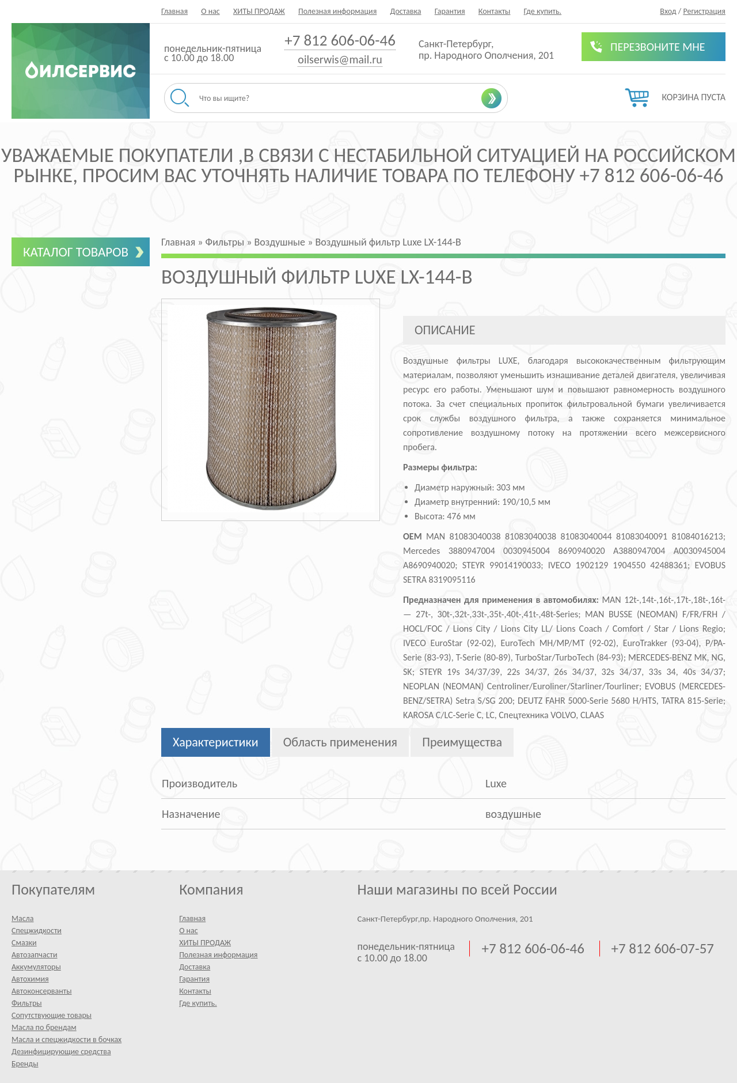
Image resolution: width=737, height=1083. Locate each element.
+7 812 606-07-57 (662, 949)
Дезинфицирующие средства (61, 1051)
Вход (668, 11)
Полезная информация (337, 11)
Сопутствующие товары (52, 1015)
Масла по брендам (44, 1027)
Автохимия (30, 979)
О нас (210, 11)
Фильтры (27, 1003)
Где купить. (543, 11)
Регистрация (704, 11)
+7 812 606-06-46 (340, 40)
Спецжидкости (37, 930)
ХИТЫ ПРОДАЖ (259, 11)
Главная (174, 11)
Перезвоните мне (657, 47)
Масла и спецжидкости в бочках (66, 1039)
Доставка (405, 11)
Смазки (24, 943)
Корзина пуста (693, 97)
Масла (22, 918)
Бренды (25, 1064)
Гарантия (450, 11)
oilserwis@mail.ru (340, 59)
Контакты (494, 11)
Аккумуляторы (36, 967)
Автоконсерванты (42, 991)
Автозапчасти (35, 955)
